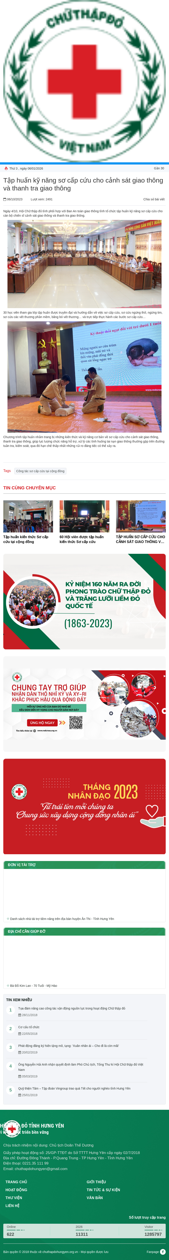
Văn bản (95, 1198)
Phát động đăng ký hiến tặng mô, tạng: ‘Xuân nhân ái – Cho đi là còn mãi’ (68, 1046)
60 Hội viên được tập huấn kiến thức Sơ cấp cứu (82, 539)
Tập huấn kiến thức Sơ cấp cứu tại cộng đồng (25, 539)
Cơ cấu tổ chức (28, 1027)
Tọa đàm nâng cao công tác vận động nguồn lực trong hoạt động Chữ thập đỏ (71, 1008)
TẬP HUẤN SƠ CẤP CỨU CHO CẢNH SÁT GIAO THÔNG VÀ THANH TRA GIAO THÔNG (140, 540)
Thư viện (14, 1198)
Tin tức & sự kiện (103, 1190)
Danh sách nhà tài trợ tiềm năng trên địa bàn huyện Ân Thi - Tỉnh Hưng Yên (62, 920)
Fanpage (156, 1252)
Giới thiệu (96, 1182)
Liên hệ (12, 1206)
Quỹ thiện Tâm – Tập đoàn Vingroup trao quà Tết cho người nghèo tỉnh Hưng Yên (74, 1088)
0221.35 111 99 (35, 1163)
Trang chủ (16, 1182)
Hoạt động (16, 1190)
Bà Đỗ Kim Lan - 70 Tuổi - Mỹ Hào (33, 987)
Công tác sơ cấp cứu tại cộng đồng (40, 471)
